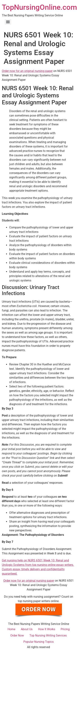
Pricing (65, 629)
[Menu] (8, 22)
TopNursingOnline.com (39, 7)
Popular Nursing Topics (38, 641)
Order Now (17, 635)
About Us (27, 629)
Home (11, 629)
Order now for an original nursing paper (27, 71)
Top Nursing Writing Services (48, 635)
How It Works (46, 629)
